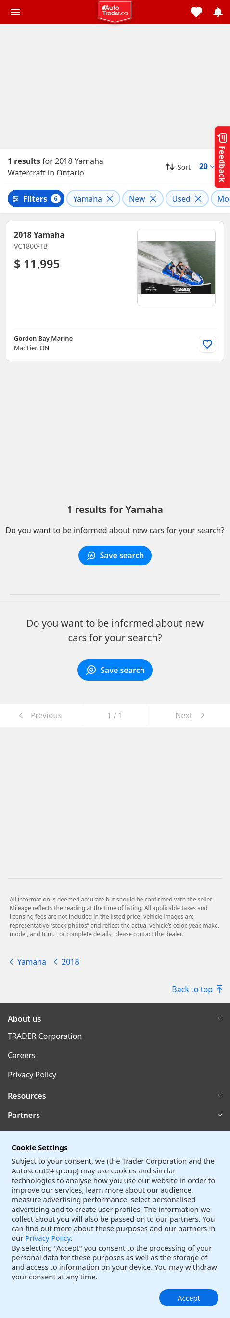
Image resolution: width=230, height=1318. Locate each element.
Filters (35, 198)
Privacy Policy (47, 1238)
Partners (24, 1115)
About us (24, 1018)
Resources (27, 1095)
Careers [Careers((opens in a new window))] (22, 1055)
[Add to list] (207, 344)
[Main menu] (15, 12)
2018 (70, 961)
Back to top (197, 989)
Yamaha (31, 961)
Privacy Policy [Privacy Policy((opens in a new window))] (32, 1074)
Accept (189, 1298)
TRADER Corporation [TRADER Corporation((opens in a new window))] (45, 1036)
